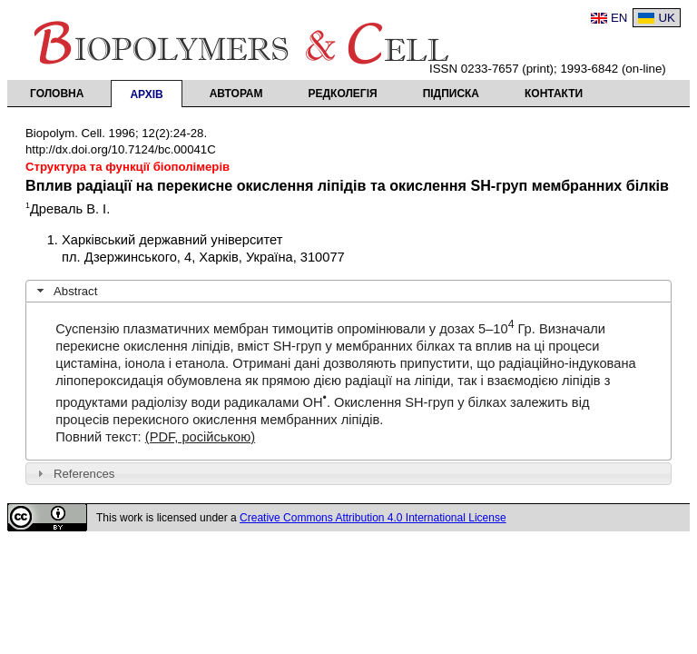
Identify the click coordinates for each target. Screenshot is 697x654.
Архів (146, 94)
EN (619, 18)
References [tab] (74, 473)
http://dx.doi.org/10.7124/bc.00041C (120, 149)
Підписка (451, 93)
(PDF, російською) (200, 437)
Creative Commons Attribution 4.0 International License (373, 517)
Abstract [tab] (65, 290)
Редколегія (343, 93)
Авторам (236, 93)
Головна (56, 93)
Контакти (554, 93)
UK (666, 18)
